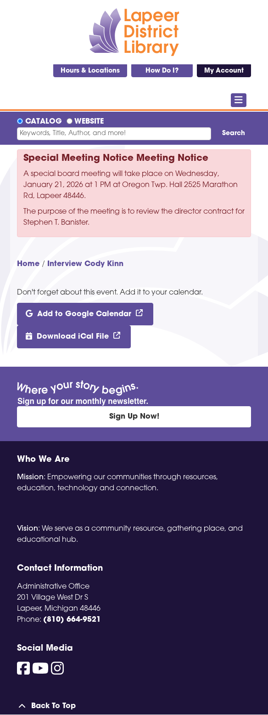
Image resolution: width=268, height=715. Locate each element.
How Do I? (162, 71)
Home (28, 264)
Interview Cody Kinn (85, 264)
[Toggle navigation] (239, 100)
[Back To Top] (134, 706)
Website (89, 121)
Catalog (43, 121)
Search (233, 133)
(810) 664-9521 (72, 620)
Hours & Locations (90, 71)
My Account (224, 71)
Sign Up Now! (134, 416)
